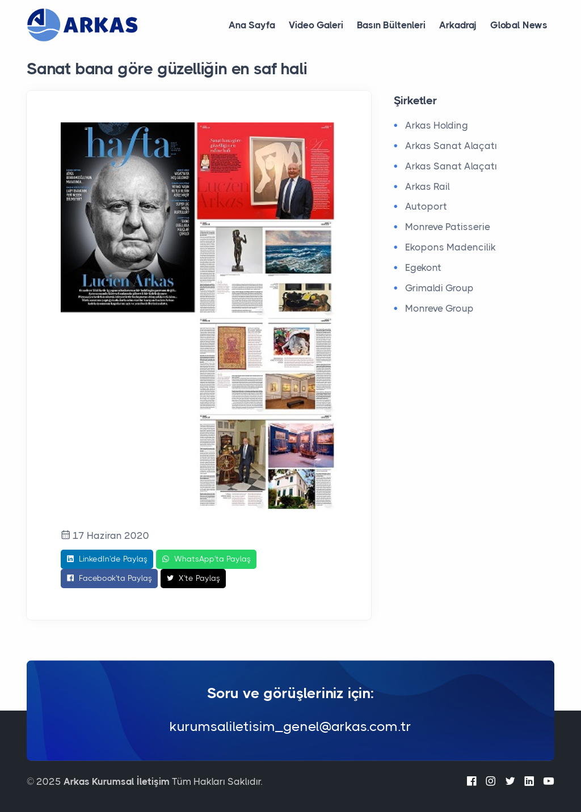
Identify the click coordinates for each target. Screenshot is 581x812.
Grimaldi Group (439, 288)
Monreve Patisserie (447, 226)
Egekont (423, 267)
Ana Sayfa (252, 25)
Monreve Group (439, 308)
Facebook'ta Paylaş (109, 578)
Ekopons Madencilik (450, 247)
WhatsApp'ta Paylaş (206, 559)
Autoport (426, 206)
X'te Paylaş (193, 578)
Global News (519, 25)
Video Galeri (316, 25)
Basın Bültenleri (391, 25)
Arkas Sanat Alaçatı (451, 145)
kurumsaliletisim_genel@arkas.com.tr (290, 726)
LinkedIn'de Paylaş (107, 559)
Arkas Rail (427, 186)
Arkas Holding (436, 125)
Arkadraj (458, 25)
